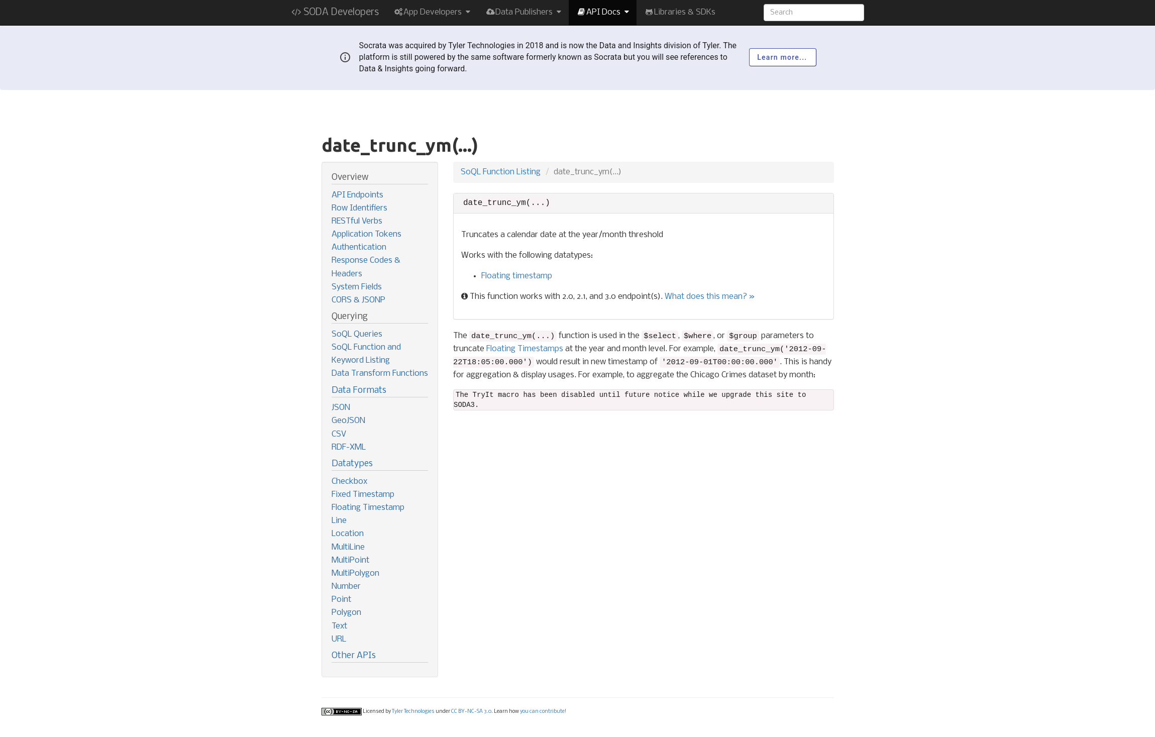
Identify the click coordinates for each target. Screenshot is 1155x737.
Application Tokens (366, 234)
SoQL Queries (357, 334)
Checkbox (349, 481)
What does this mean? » (710, 296)
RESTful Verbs (357, 221)
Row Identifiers (359, 208)
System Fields (357, 287)
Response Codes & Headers (366, 267)
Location (348, 534)
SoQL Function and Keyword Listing (366, 354)
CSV (339, 434)
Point (341, 599)
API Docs (602, 12)
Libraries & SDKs (679, 12)
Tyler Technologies (413, 711)
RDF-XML (349, 447)
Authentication (359, 247)
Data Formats (359, 390)
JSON (341, 407)
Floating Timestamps (524, 349)
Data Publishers (523, 12)
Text (339, 626)
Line (339, 520)
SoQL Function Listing (501, 172)
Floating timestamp (516, 276)
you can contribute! (543, 711)
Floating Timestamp (368, 507)
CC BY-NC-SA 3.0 (471, 711)
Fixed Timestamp (363, 494)
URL (339, 639)
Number (346, 586)
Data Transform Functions (380, 373)
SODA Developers (335, 13)
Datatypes (352, 464)
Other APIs (354, 656)
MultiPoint (350, 560)
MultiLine (348, 547)
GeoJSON (348, 420)
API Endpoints (357, 195)
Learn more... (782, 57)
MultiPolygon (355, 573)
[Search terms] (814, 12)
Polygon (346, 612)
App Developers (432, 12)
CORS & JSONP (358, 300)
